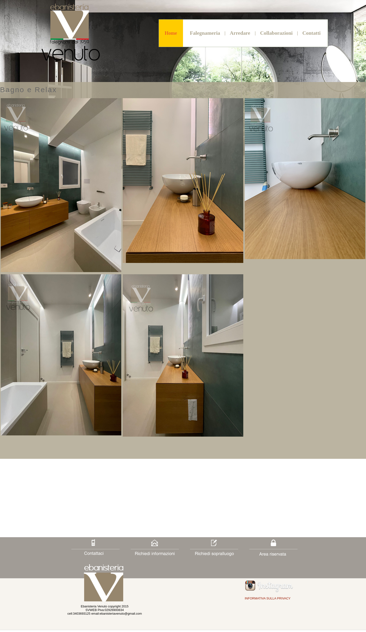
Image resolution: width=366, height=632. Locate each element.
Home (171, 33)
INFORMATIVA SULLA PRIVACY (268, 598)
